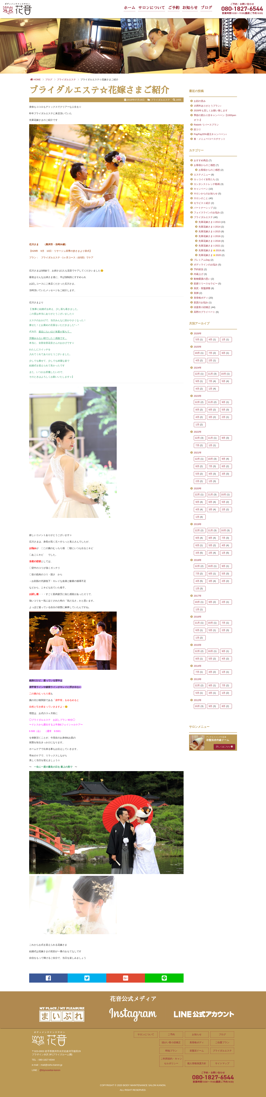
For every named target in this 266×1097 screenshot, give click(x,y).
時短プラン (171, 1050)
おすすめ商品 (201, 160)
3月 (210, 417)
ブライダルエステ (203, 217)
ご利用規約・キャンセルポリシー (171, 1061)
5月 (197, 339)
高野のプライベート (204, 312)
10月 (197, 353)
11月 (210, 373)
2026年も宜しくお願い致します (211, 110)
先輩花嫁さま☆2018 (209, 241)
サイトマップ (222, 1063)
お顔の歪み (200, 101)
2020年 (197, 488)
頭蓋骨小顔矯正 (202, 307)
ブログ (206, 8)
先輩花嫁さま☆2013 (209, 222)
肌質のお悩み (201, 302)
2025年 (197, 346)
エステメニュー (202, 174)
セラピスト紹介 (202, 203)
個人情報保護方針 (196, 1063)
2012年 (197, 700)
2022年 (197, 431)
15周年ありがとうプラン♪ (207, 105)
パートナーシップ (203, 207)
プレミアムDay (202, 259)
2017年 (197, 595)
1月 (223, 339)
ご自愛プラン (222, 1042)
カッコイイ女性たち (204, 179)
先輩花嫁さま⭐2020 (210, 255)
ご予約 (173, 8)
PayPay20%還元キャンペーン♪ (210, 134)
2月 (210, 360)
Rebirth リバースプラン (206, 124)
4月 (210, 339)
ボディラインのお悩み (206, 264)
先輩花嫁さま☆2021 (209, 245)
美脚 (196, 293)
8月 (197, 409)
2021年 (197, 452)
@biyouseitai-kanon (49, 1070)
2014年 (197, 666)
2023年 (197, 396)
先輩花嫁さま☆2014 (209, 226)
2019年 (197, 524)
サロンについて (151, 8)
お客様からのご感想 (204, 165)
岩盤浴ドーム (197, 1050)
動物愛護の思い (202, 278)
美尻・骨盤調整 (202, 288)
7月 (210, 353)
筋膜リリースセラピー (206, 283)
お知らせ (190, 8)
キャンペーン (201, 188)
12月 (197, 373)
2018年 (197, 560)
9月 (197, 381)
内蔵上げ (198, 274)
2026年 (197, 333)
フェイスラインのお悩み (207, 212)
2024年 (197, 367)
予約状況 (198, 269)
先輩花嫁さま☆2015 (209, 231)
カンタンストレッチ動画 (207, 184)
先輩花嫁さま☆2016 (209, 236)
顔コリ (197, 129)
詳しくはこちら (224, 746)
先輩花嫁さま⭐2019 (210, 250)
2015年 (197, 645)
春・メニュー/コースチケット (209, 139)
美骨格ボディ (201, 297)
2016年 (197, 616)
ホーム (129, 8)
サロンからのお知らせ (206, 193)
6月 (223, 353)
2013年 (197, 679)
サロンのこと (201, 198)
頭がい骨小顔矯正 (171, 1042)
